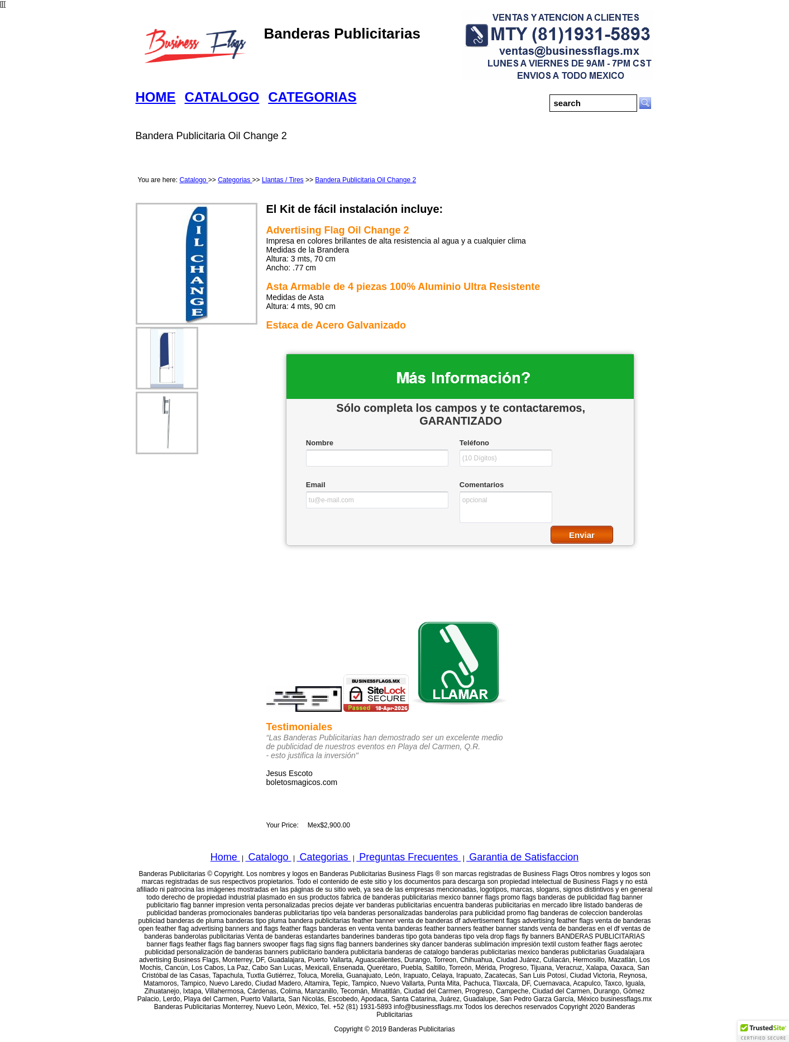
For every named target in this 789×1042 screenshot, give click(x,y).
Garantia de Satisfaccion (522, 857)
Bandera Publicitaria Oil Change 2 (365, 180)
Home (225, 857)
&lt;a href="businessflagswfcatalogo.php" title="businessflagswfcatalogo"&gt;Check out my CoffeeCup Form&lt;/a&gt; (460, 466)
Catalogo (193, 180)
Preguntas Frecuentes (408, 857)
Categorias (235, 180)
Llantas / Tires (283, 180)
